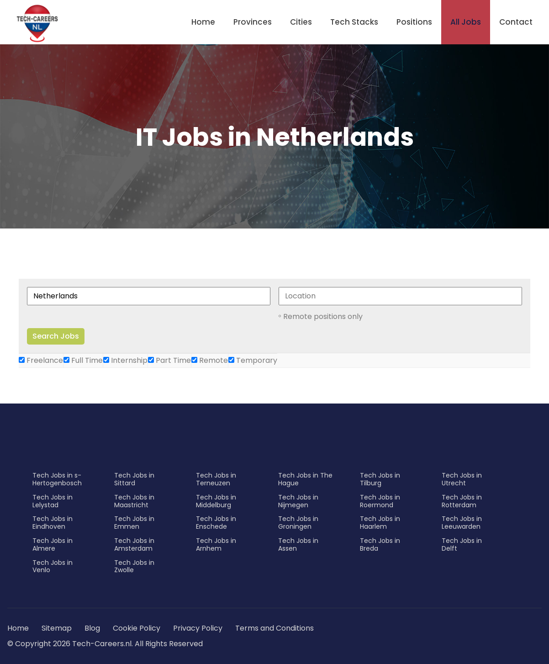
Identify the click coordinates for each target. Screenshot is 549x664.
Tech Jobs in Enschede (216, 522)
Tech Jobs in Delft (462, 544)
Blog (92, 628)
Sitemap (58, 628)
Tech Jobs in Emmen (134, 522)
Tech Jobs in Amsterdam (134, 544)
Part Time (169, 360)
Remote (209, 360)
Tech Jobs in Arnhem (216, 544)
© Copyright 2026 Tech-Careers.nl (69, 643)
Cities (301, 21)
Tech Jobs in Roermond (380, 501)
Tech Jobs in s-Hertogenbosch (57, 479)
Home (203, 21)
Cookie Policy (136, 628)
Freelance (41, 360)
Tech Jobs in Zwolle (134, 566)
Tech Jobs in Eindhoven (52, 522)
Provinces (252, 21)
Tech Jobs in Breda (380, 544)
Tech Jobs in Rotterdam (462, 501)
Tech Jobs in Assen (298, 544)
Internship (125, 360)
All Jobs (465, 21)
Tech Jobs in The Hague (305, 479)
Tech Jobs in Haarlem (380, 522)
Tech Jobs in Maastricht (134, 501)
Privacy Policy (197, 628)
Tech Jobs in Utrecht (462, 479)
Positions (414, 21)
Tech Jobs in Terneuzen (216, 479)
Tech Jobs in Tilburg (380, 479)
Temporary (252, 360)
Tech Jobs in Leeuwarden (462, 522)
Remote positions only (323, 316)
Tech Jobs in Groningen (298, 522)
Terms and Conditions (274, 628)
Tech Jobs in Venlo (52, 566)
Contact (516, 21)
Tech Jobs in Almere (52, 544)
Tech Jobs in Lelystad (52, 501)
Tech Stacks (354, 21)
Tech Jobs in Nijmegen (298, 501)
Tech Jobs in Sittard (134, 479)
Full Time (83, 360)
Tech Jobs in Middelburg (216, 501)
